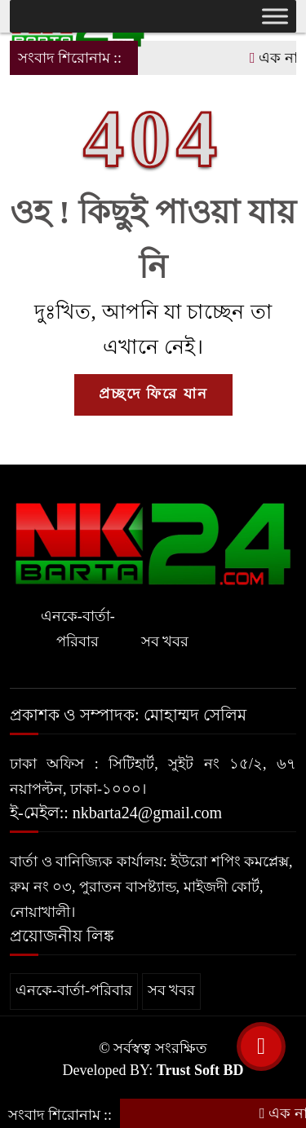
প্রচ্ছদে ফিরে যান (153, 394)
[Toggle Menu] (275, 16)
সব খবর (165, 641)
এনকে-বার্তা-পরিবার (78, 629)
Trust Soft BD (200, 1070)
